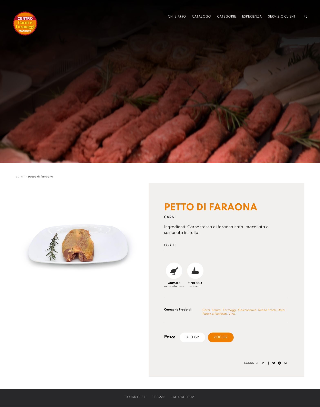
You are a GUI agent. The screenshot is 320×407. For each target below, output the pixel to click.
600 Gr (221, 337)
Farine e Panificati (214, 314)
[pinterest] (279, 363)
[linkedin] (263, 363)
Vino (231, 314)
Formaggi (230, 310)
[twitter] (273, 363)
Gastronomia (247, 310)
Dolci (281, 310)
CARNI (20, 176)
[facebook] (268, 363)
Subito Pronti (267, 310)
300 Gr (192, 337)
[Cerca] (305, 17)
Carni (206, 310)
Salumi (216, 310)
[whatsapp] (285, 363)
